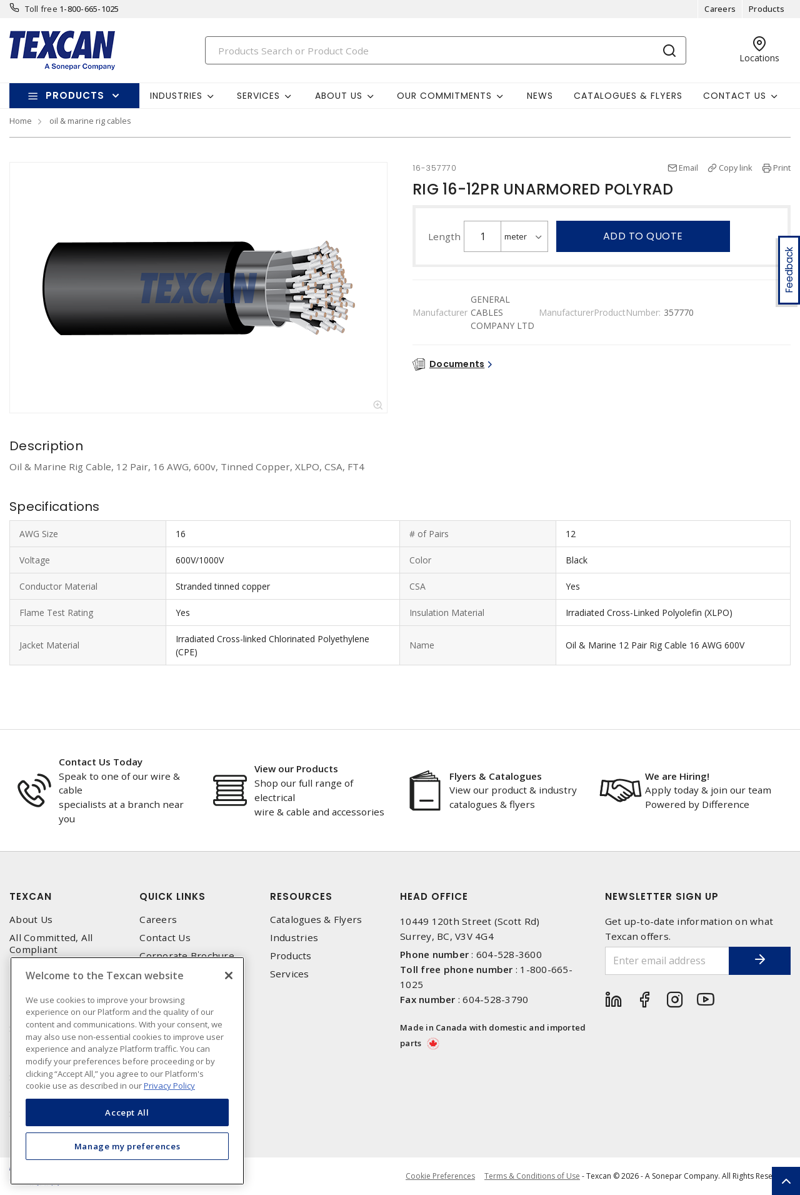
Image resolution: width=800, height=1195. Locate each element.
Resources (301, 896)
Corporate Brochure (186, 956)
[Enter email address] (667, 961)
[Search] (445, 50)
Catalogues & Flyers (628, 95)
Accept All (127, 1112)
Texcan (30, 896)
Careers (720, 8)
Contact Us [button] (734, 95)
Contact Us (165, 938)
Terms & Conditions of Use (532, 1176)
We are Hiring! (677, 776)
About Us (30, 919)
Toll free (41, 8)
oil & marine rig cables (90, 120)
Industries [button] (176, 95)
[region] (127, 1071)
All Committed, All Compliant (51, 943)
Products (766, 8)
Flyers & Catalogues (495, 776)
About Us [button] (338, 95)
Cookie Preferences (440, 1176)
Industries (294, 938)
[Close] (228, 975)
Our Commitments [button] (444, 95)
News (540, 95)
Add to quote (643, 236)
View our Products (296, 768)
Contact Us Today (100, 761)
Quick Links (172, 896)
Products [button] (75, 95)
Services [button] (258, 95)
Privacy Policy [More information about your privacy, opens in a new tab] (169, 1085)
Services (289, 974)
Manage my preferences (127, 1146)
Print (782, 167)
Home (20, 120)
